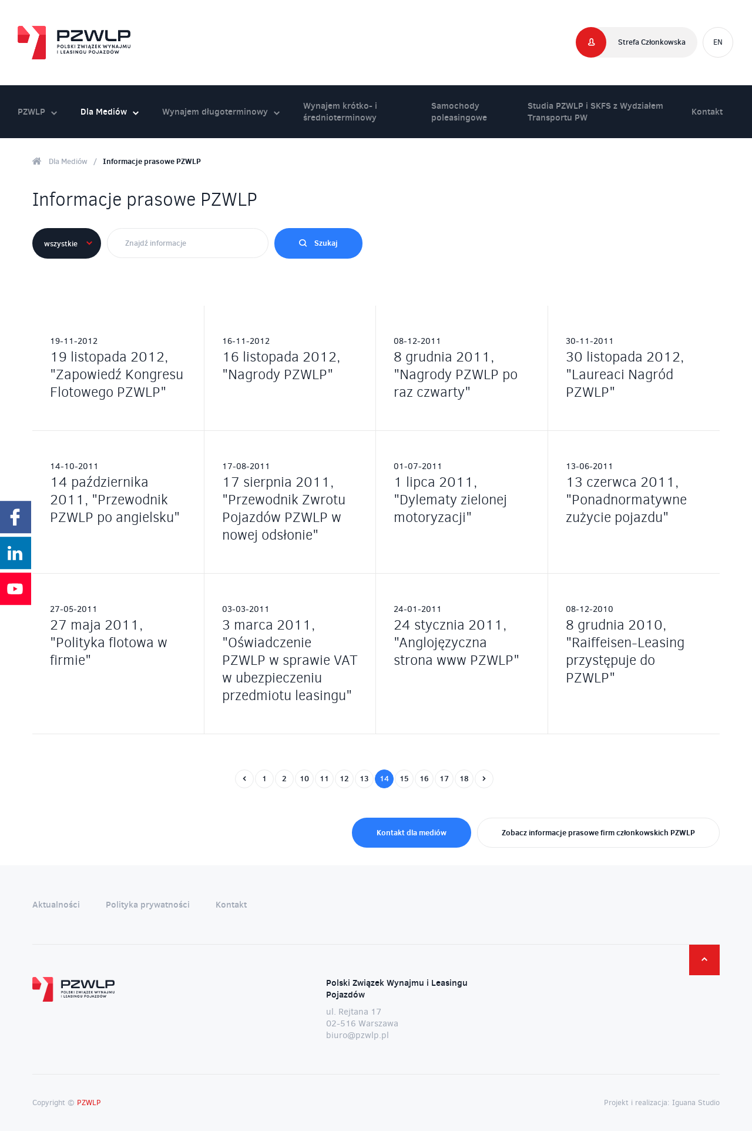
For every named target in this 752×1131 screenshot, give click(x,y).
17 (444, 778)
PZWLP (37, 111)
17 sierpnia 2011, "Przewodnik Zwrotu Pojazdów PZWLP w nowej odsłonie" (283, 508)
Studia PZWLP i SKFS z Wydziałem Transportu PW (595, 111)
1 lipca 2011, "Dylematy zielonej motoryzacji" (450, 500)
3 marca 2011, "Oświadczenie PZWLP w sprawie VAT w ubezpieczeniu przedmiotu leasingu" (290, 660)
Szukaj (318, 242)
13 (364, 778)
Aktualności (56, 904)
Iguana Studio (696, 1102)
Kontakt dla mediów (411, 832)
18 (464, 778)
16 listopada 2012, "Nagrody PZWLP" (281, 365)
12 (344, 778)
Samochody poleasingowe (459, 111)
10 (304, 778)
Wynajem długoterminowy (221, 111)
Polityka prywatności (148, 904)
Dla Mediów (109, 111)
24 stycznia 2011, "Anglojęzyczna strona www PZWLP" (456, 642)
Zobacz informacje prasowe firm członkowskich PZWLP (598, 832)
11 (324, 778)
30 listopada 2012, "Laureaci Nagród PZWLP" (625, 374)
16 (424, 778)
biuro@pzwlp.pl (357, 1035)
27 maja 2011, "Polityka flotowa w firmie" (108, 642)
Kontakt (707, 111)
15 (404, 778)
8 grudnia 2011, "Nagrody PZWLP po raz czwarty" (456, 374)
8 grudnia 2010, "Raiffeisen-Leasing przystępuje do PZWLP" (625, 651)
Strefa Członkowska (652, 41)
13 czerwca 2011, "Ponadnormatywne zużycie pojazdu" (626, 500)
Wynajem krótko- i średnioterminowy (340, 111)
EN (718, 42)
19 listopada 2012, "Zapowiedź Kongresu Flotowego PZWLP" (116, 374)
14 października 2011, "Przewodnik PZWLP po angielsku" (115, 500)
